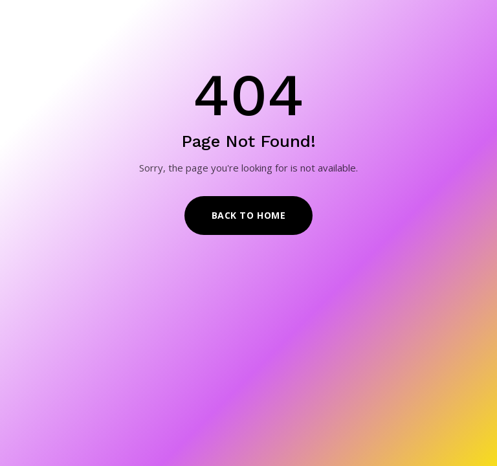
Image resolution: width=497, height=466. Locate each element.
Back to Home (249, 215)
